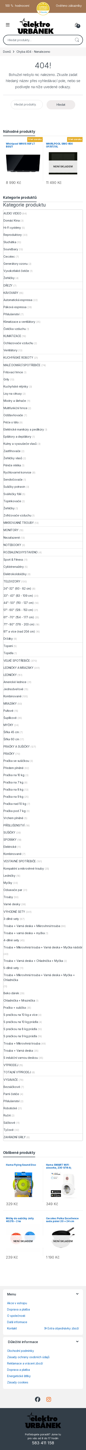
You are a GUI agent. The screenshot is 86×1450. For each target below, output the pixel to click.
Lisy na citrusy (12, 393)
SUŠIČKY (9, 832)
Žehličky (9, 278)
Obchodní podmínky (20, 1350)
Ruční (7, 1115)
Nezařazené (11, 537)
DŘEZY (7, 285)
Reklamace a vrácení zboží (25, 1363)
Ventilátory (10, 350)
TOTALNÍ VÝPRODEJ (17, 1072)
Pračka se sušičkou (16, 760)
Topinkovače (12, 501)
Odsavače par (12, 890)
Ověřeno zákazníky (69, 5)
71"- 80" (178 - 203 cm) (19, 624)
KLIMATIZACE (12, 336)
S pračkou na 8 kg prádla (20, 1029)
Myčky (7, 882)
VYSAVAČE (10, 1079)
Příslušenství (11, 314)
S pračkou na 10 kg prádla (20, 1022)
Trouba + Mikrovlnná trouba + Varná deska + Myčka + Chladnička (39, 977)
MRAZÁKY (10, 703)
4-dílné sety (11, 940)
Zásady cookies (17, 1382)
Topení (8, 646)
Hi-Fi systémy (12, 227)
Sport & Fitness (13, 559)
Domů (7, 51)
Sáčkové (9, 1122)
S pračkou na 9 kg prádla (20, 1036)
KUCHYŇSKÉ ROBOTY (18, 357)
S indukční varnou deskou (20, 1057)
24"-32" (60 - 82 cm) (17, 588)
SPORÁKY (9, 839)
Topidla (8, 653)
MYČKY (8, 725)
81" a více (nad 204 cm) (19, 631)
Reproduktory (12, 234)
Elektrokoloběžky (15, 574)
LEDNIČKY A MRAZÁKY (18, 667)
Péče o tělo (11, 422)
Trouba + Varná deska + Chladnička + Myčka (33, 960)
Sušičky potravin (14, 486)
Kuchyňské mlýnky (15, 386)
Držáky (8, 638)
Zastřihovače (12, 451)
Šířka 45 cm (11, 732)
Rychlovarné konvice (17, 472)
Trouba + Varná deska (18, 1050)
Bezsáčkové (11, 1087)
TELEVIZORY (11, 581)
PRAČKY (8, 753)
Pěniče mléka (12, 465)
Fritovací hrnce (13, 372)
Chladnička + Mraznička (19, 1000)
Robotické (10, 1108)
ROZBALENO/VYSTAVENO (20, 552)
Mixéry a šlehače (14, 400)
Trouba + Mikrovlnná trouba (21, 1043)
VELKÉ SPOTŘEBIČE (16, 660)
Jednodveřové (13, 689)
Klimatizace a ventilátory (19, 321)
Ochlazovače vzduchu (18, 343)
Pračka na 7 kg (13, 782)
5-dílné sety (11, 968)
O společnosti (16, 1315)
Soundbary (10, 249)
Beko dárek (11, 993)
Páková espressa (14, 307)
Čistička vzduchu (14, 329)
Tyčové (8, 1129)
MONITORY (11, 530)
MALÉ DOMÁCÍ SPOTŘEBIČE (21, 365)
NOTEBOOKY (12, 545)
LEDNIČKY (10, 675)
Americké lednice (14, 682)
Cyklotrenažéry (13, 566)
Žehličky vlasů (12, 458)
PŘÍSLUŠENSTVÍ (14, 825)
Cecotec (9, 256)
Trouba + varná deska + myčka (24, 933)
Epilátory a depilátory (17, 436)
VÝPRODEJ (10, 1065)
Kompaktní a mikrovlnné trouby (23, 868)
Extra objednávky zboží (61, 1328)
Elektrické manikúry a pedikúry (23, 429)
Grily (6, 379)
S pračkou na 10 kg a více (20, 1014)
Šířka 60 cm (11, 739)
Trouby (8, 897)
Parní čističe (11, 1094)
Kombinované (12, 696)
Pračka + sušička (14, 1007)
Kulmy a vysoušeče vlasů (20, 443)
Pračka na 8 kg (13, 789)
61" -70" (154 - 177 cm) (18, 617)
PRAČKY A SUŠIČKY (16, 746)
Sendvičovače (13, 479)
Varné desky (11, 904)
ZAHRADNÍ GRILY (14, 1137)
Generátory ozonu (15, 263)
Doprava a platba (18, 1309)
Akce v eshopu (17, 1303)
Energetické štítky (18, 1376)
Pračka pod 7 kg (14, 811)
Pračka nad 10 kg (14, 803)
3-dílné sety (11, 919)
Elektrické (9, 846)
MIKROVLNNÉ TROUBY (18, 522)
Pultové (8, 710)
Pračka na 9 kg (13, 796)
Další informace (17, 1322)
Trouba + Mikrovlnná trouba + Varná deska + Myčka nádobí (42, 947)
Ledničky (9, 875)
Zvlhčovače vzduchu (17, 515)
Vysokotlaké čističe (16, 270)
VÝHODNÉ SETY (14, 911)
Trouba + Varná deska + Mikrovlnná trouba (31, 926)
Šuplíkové (10, 718)
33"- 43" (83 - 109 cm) (18, 595)
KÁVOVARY (10, 292)
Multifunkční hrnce (15, 408)
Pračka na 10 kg (13, 775)
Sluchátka (9, 242)
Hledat (77, 40)
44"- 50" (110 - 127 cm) (18, 602)
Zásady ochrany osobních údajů (28, 1357)
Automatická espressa (17, 300)
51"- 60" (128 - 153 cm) (18, 610)
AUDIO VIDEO (12, 213)
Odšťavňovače (13, 415)
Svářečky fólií (12, 494)
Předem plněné (13, 768)
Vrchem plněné (13, 818)
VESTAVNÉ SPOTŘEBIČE (19, 861)
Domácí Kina (11, 220)
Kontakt (12, 1328)
